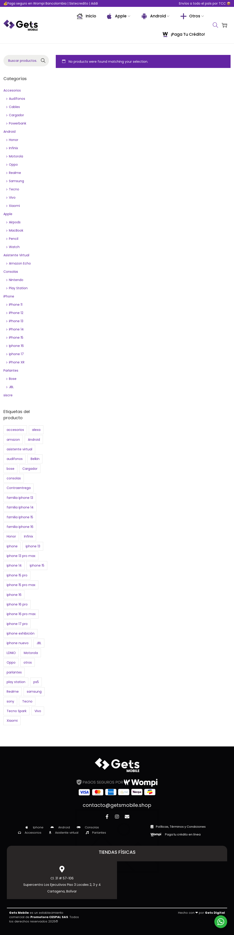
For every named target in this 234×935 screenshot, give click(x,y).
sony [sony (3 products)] (10, 701)
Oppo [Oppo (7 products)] (11, 662)
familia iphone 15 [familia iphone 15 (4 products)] (20, 517)
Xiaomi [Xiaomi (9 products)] (12, 720)
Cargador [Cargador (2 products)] (29, 468)
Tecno (14, 189)
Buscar (43, 60)
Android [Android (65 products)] (34, 439)
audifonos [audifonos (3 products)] (15, 459)
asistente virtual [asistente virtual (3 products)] (19, 449)
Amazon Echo (20, 263)
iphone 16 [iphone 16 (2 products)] (14, 594)
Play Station (18, 288)
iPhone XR (16, 362)
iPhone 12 (16, 313)
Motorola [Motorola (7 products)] (31, 653)
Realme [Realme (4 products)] (13, 691)
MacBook (16, 230)
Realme (15, 172)
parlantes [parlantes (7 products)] (14, 672)
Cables (14, 107)
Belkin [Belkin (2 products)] (35, 459)
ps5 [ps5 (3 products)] (36, 682)
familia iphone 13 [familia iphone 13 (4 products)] (20, 497)
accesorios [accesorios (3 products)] (15, 429)
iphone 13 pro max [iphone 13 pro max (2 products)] (21, 556)
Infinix (13, 148)
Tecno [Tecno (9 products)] (27, 701)
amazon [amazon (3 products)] (13, 439)
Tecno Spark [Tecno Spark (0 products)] (17, 711)
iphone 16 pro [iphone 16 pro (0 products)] (17, 604)
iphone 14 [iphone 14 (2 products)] (14, 565)
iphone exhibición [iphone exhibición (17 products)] (21, 633)
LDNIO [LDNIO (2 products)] (11, 653)
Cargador (16, 115)
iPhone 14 (16, 329)
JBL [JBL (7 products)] (39, 643)
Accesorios (12, 90)
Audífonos (17, 98)
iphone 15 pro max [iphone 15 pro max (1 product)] (21, 585)
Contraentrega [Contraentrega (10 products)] (19, 488)
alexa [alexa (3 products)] (36, 429)
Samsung (16, 181)
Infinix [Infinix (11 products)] (28, 536)
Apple (7, 214)
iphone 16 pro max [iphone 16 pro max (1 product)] (21, 614)
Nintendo (16, 280)
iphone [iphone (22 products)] (12, 546)
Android (9, 131)
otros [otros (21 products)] (28, 662)
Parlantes (10, 370)
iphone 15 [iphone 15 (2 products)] (37, 565)
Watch (14, 247)
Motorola (16, 156)
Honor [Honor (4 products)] (11, 536)
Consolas (10, 271)
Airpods (15, 222)
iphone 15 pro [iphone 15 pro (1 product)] (17, 575)
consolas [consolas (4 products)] (14, 478)
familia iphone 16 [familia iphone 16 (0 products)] (20, 526)
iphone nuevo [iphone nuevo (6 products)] (18, 643)
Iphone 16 (16, 345)
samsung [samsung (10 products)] (34, 691)
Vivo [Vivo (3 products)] (38, 711)
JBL (11, 387)
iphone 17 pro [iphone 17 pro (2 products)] (17, 624)
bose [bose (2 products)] (10, 468)
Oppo (13, 164)
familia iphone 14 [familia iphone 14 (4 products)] (20, 507)
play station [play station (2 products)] (16, 682)
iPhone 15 (16, 337)
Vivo (12, 197)
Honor (13, 140)
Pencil (13, 238)
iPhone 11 (15, 304)
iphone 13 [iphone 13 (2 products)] (33, 546)
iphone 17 (16, 354)
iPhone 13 (16, 321)
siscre (8, 395)
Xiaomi (14, 205)
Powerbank (17, 123)
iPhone (8, 296)
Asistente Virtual (16, 255)
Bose (12, 378)
